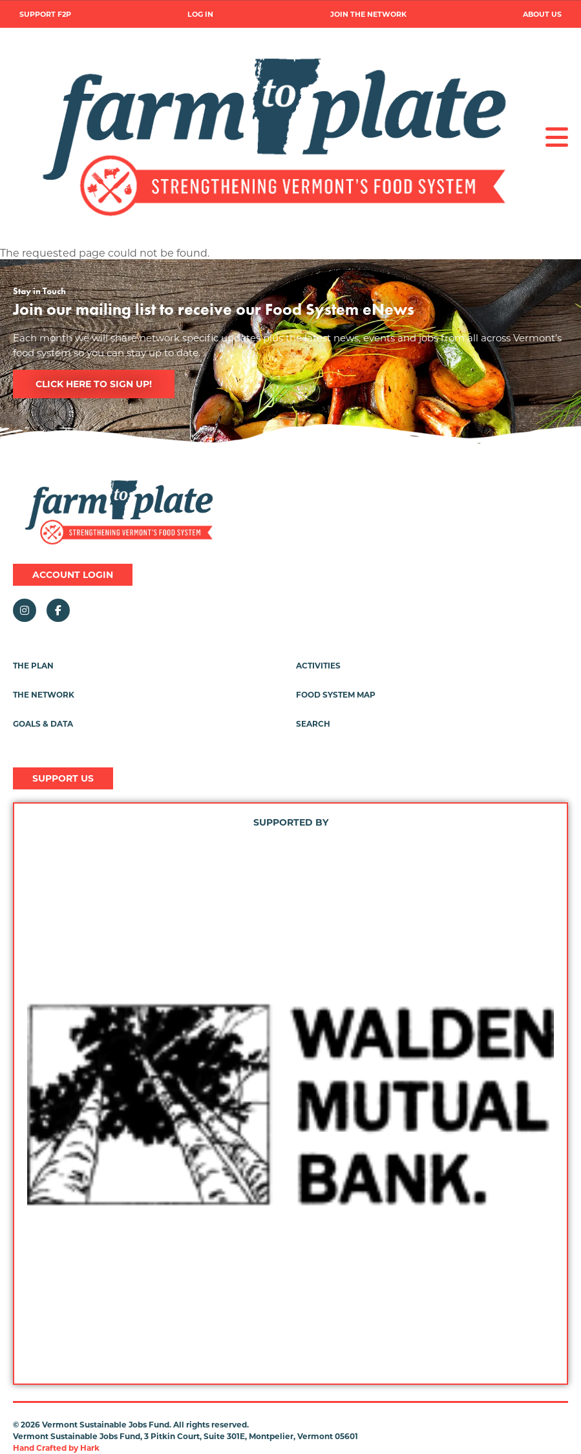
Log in (200, 14)
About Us (542, 14)
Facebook (58, 610)
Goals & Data (43, 724)
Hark (90, 1448)
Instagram (24, 610)
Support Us (63, 778)
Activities (318, 665)
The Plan (33, 665)
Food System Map (335, 695)
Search (313, 724)
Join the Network (368, 14)
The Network (43, 695)
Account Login (72, 575)
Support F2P (45, 14)
